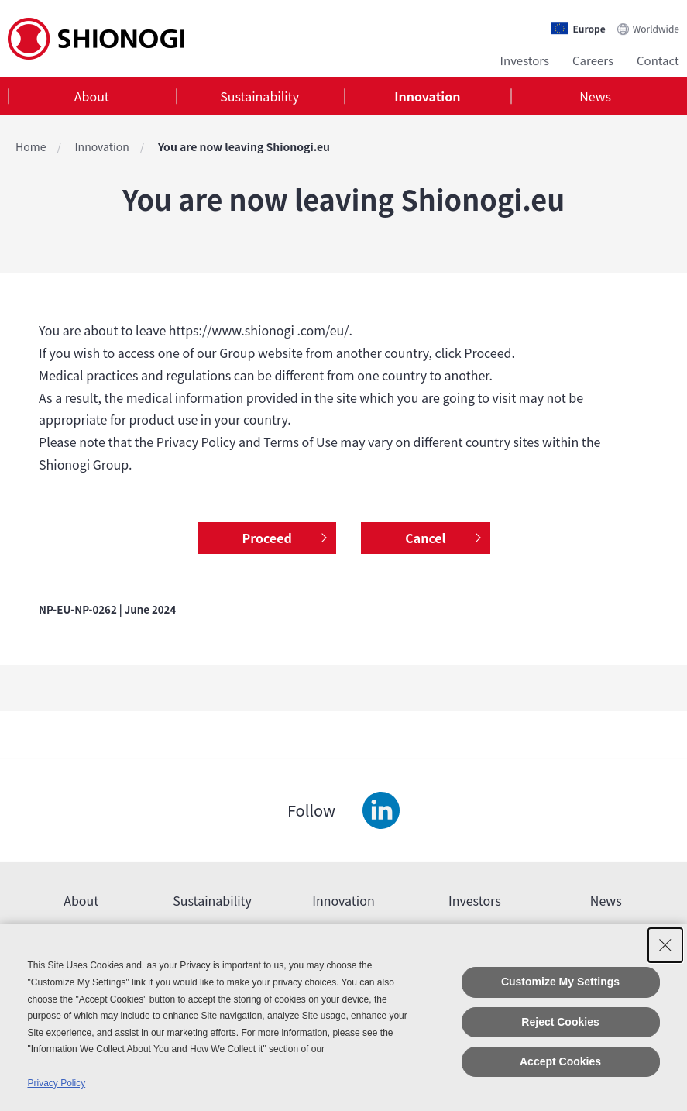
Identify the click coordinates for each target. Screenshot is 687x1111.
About (91, 96)
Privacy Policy (56, 1083)
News (595, 96)
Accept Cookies (560, 1061)
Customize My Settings (560, 981)
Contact (658, 60)
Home (30, 146)
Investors (524, 60)
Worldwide (656, 28)
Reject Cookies (560, 1022)
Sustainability (259, 96)
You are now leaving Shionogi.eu (244, 146)
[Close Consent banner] (665, 945)
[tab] (92, 96)
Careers (592, 60)
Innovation (427, 96)
